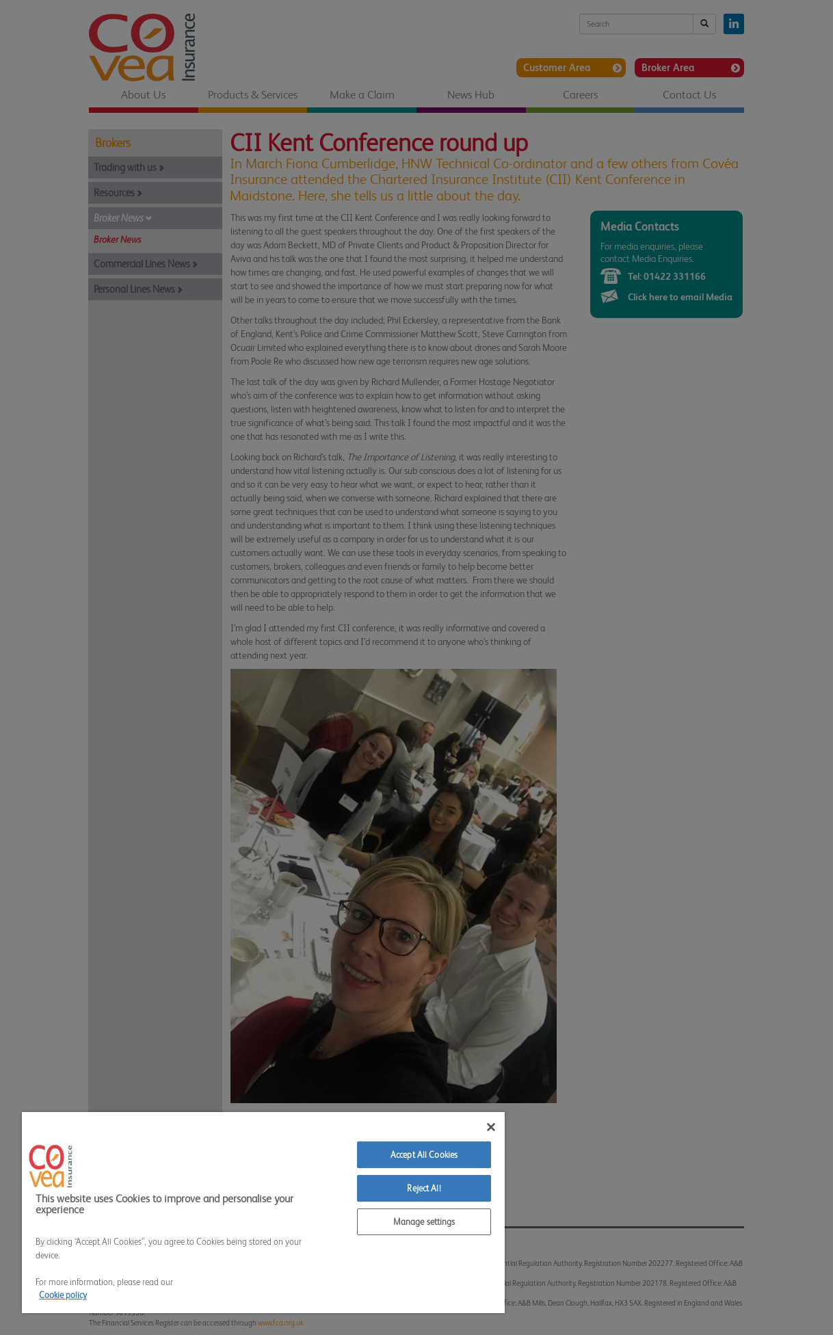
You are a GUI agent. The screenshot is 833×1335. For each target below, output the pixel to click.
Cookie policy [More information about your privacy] (63, 1295)
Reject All (423, 1188)
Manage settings (424, 1222)
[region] (263, 1212)
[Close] (491, 1127)
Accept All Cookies (424, 1155)
